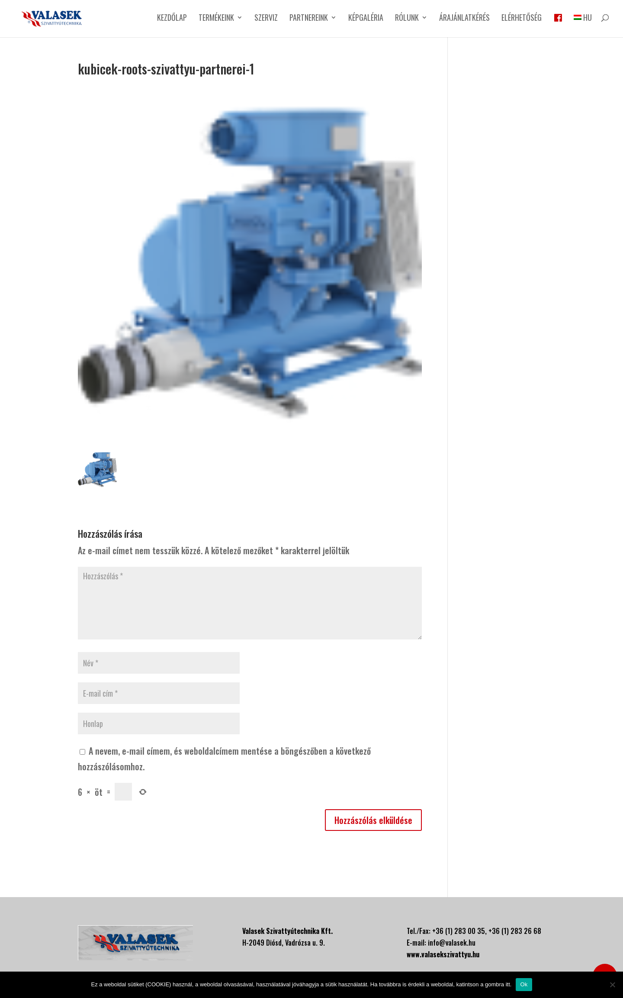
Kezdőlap (172, 18)
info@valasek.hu (451, 942)
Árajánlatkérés (464, 18)
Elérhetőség (521, 18)
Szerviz (266, 18)
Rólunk (407, 18)
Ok (523, 984)
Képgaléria (365, 18)
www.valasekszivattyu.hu (443, 954)
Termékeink (216, 18)
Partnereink (308, 18)
